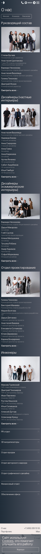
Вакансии (26, 16)
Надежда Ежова (8, 138)
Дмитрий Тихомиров (11, 390)
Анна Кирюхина (8, 154)
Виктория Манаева (10, 305)
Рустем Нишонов (9, 401)
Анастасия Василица (11, 73)
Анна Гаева (6, 149)
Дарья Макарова (9, 228)
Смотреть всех (8, 90)
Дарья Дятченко (9, 318)
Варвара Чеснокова (10, 68)
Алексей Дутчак (9, 412)
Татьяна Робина (8, 244)
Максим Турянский (10, 385)
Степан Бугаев (8, 55)
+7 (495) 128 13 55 (32, 528)
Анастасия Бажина (10, 323)
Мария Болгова (8, 311)
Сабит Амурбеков (9, 165)
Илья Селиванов (9, 406)
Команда (15, 16)
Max (38, 532)
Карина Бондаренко (10, 339)
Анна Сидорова (8, 143)
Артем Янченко (8, 160)
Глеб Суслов (7, 233)
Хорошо (20, 550)
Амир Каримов (8, 249)
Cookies (7, 541)
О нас (3, 528)
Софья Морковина (10, 254)
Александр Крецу (9, 417)
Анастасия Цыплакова (12, 61)
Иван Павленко (8, 396)
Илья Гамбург (7, 170)
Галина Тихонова (9, 79)
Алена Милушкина (10, 238)
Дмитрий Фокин (8, 84)
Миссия (6, 16)
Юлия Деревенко (9, 334)
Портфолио (6, 532)
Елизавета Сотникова (11, 329)
